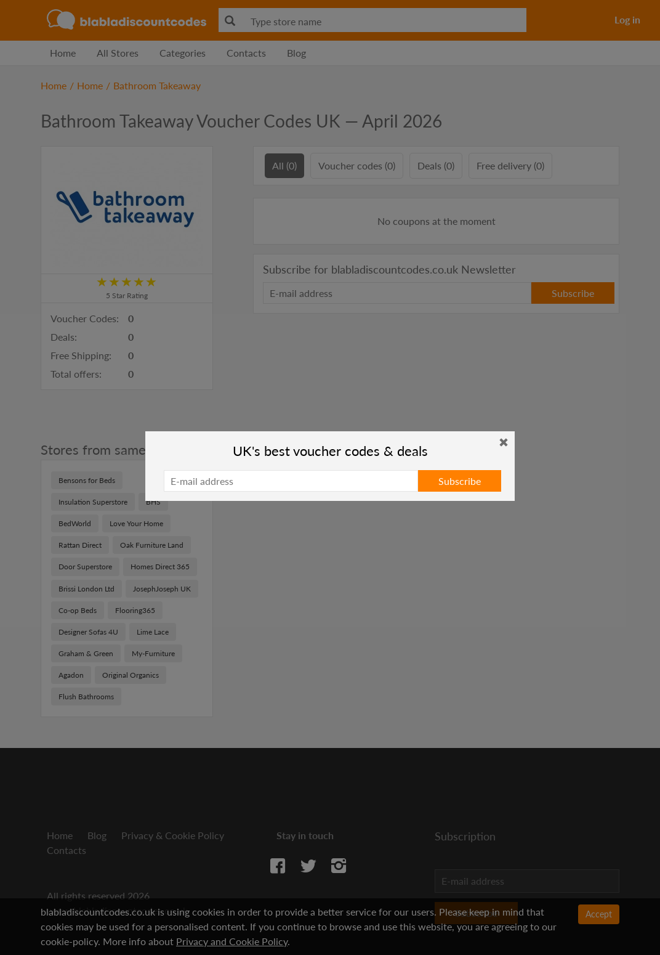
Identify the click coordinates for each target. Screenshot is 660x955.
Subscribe (459, 481)
